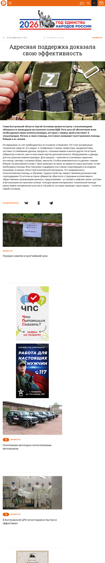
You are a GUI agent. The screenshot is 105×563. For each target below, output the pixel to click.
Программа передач (67, 494)
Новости (32, 494)
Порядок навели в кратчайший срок (27, 249)
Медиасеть (97, 560)
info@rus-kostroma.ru (28, 512)
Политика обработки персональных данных (62, 550)
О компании (19, 494)
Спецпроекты (47, 494)
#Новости (97, 38)
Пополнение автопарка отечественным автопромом (73, 319)
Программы (86, 494)
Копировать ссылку (53, 37)
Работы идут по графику (70, 454)
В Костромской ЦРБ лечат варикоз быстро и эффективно (25, 387)
